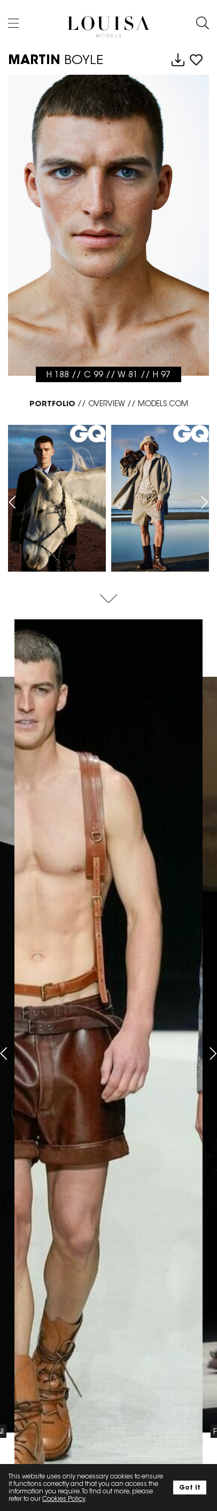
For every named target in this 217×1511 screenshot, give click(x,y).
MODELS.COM (163, 403)
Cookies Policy (63, 1498)
